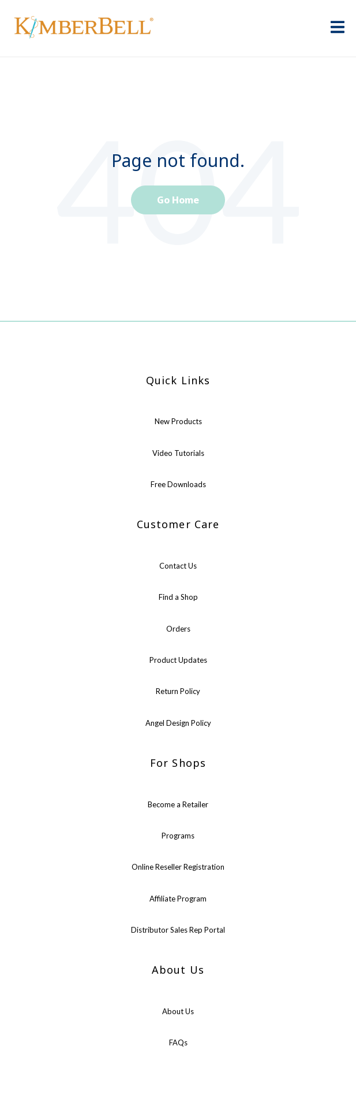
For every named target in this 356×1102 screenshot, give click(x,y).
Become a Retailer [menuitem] (178, 804)
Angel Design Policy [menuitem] (178, 723)
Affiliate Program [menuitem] (178, 898)
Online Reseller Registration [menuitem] (178, 866)
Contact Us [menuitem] (178, 565)
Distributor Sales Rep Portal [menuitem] (178, 929)
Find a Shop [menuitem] (178, 597)
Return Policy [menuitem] (178, 691)
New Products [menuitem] (178, 421)
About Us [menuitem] (178, 1011)
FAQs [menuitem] (178, 1042)
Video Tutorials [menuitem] (178, 453)
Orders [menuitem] (178, 628)
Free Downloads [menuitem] (178, 484)
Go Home (178, 200)
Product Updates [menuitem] (178, 660)
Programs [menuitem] (178, 835)
